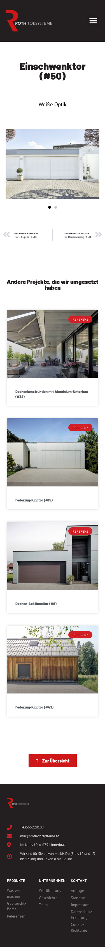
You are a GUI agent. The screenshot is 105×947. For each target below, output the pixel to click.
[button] (93, 21)
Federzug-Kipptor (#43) (34, 707)
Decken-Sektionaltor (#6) (36, 603)
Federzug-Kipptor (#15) (34, 500)
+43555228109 (32, 827)
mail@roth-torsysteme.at (39, 836)
